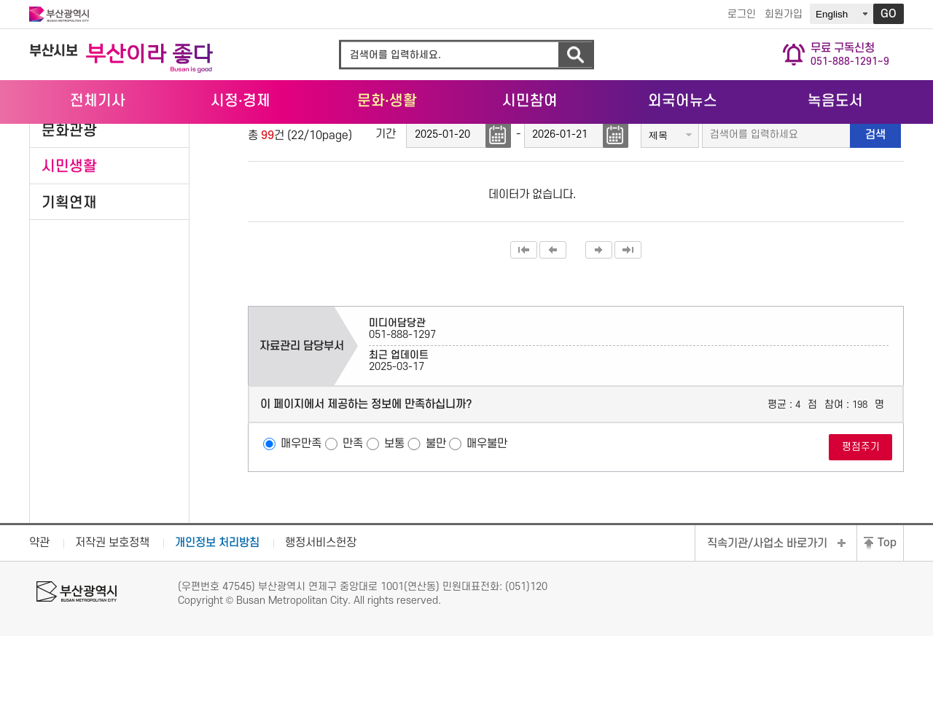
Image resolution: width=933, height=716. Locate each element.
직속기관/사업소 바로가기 (767, 624)
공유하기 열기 (871, 163)
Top (887, 623)
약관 (39, 623)
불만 (436, 524)
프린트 (893, 163)
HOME (759, 139)
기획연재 (69, 283)
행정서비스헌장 (320, 623)
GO (889, 13)
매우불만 (486, 524)
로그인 (741, 14)
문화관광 (69, 210)
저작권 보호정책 (112, 623)
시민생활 (69, 246)
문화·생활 (817, 139)
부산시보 (53, 51)
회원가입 (784, 14)
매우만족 (301, 524)
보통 (394, 524)
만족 (353, 524)
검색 (575, 55)
